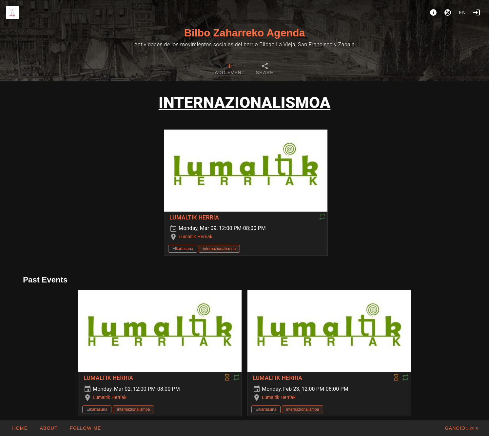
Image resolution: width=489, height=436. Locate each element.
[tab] (229, 69)
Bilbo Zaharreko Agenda (244, 33)
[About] (433, 12)
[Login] (476, 12)
